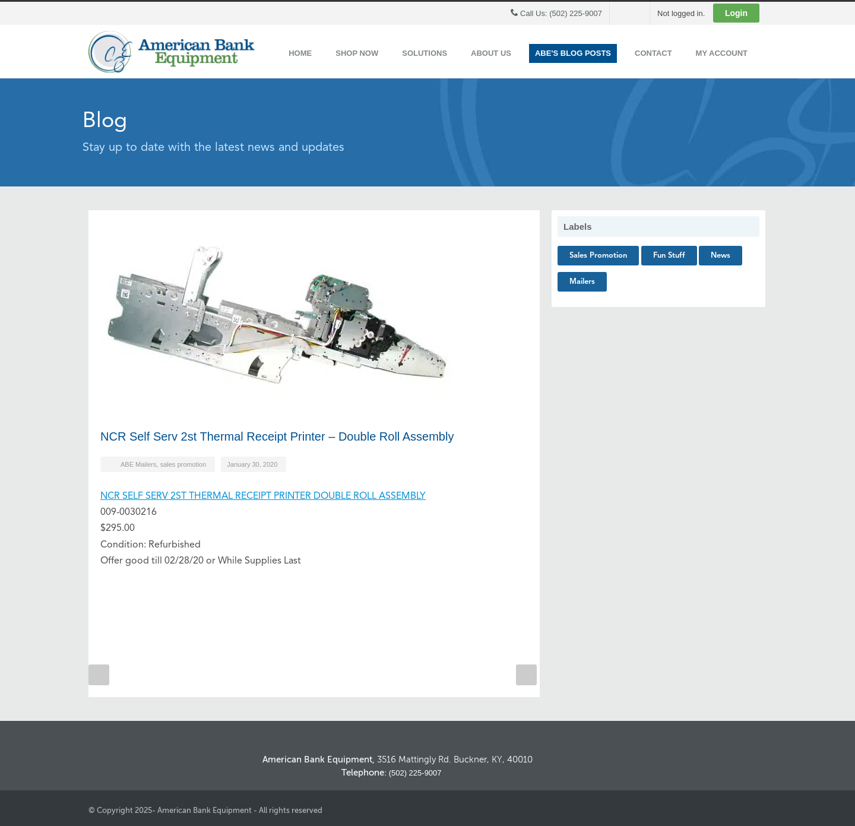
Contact (653, 53)
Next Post (526, 674)
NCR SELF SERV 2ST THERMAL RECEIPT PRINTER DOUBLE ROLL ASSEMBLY (263, 496)
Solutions (424, 53)
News (720, 255)
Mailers (582, 282)
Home (300, 53)
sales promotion (183, 464)
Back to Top (748, 722)
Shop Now (356, 53)
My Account (722, 53)
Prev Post (98, 674)
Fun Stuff (669, 255)
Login (736, 13)
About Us (491, 53)
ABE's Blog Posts (573, 53)
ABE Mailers (139, 464)
